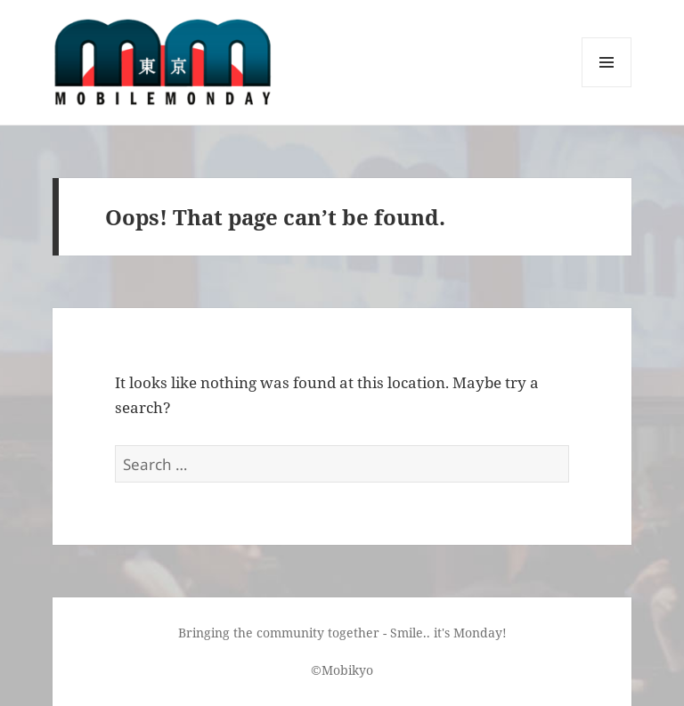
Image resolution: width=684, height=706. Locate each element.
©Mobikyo (342, 669)
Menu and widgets (606, 86)
